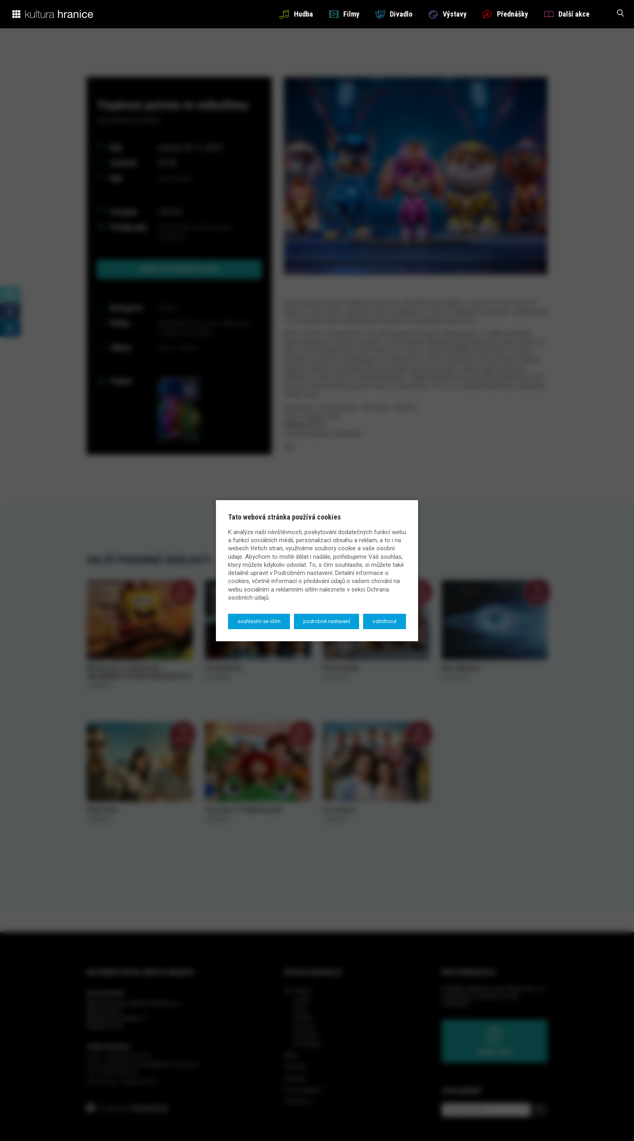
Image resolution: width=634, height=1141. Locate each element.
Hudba (296, 14)
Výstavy (448, 14)
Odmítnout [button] (384, 621)
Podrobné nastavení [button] (326, 621)
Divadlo (394, 14)
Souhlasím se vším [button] (259, 621)
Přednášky (505, 14)
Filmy (344, 14)
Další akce (567, 14)
